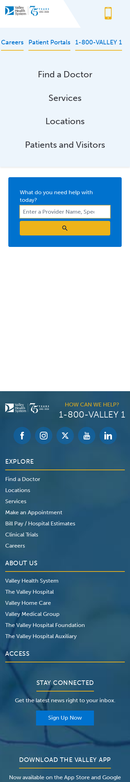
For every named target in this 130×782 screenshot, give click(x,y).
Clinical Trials (21, 534)
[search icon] (65, 228)
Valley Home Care (28, 603)
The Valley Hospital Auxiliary (41, 636)
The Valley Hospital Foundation (45, 625)
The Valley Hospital (29, 591)
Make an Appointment (33, 512)
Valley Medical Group (32, 614)
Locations (65, 121)
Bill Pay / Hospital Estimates (40, 523)
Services (65, 98)
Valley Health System (32, 580)
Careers (15, 545)
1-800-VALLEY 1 (92, 415)
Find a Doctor (65, 74)
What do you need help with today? (56, 196)
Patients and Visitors (65, 144)
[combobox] (65, 211)
